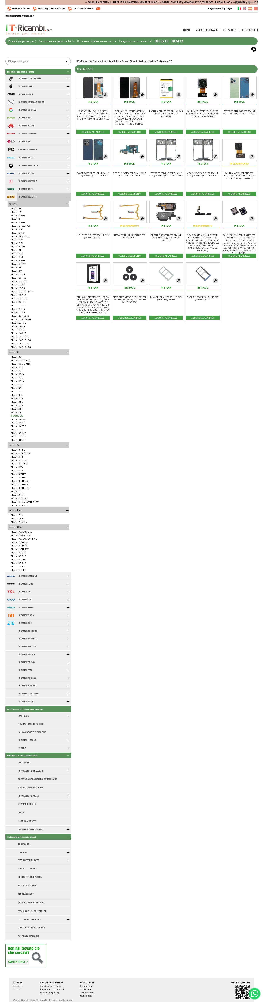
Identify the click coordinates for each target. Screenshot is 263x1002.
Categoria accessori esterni (135, 41)
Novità (177, 41)
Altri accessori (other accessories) (96, 41)
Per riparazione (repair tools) (56, 41)
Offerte (162, 41)
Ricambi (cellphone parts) (22, 41)
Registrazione (215, 8)
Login (229, 8)
